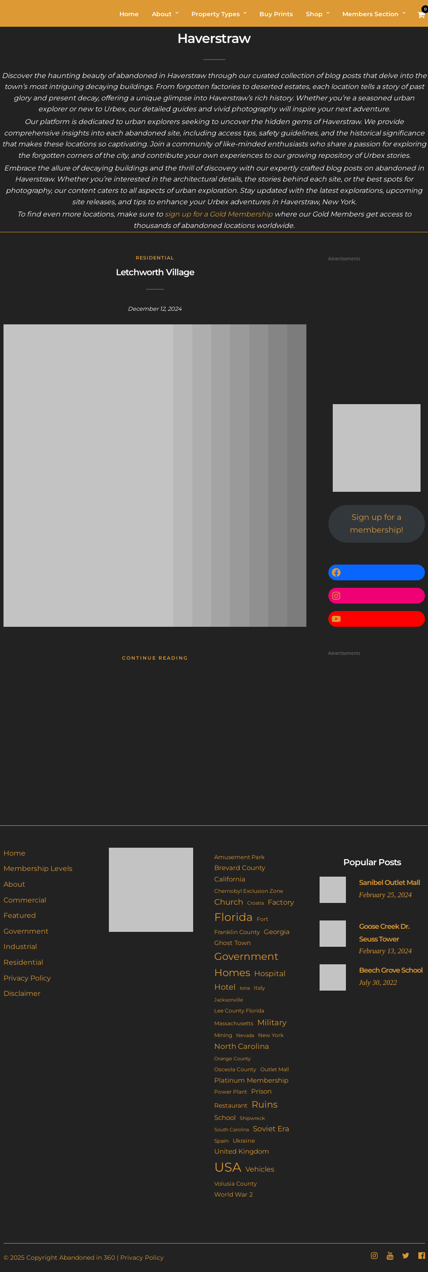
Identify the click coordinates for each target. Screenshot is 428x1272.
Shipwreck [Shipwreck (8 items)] (252, 1118)
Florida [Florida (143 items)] (233, 917)
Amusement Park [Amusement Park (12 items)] (239, 857)
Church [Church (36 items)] (228, 901)
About (14, 884)
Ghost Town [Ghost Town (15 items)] (232, 942)
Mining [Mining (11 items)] (223, 1035)
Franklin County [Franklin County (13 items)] (237, 931)
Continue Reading (155, 658)
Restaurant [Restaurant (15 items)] (231, 1105)
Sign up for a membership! (376, 523)
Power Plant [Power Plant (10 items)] (230, 1092)
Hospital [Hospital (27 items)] (270, 973)
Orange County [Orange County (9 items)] (232, 1058)
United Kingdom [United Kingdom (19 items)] (241, 1151)
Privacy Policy (27, 978)
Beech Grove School (391, 970)
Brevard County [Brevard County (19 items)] (239, 868)
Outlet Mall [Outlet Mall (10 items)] (274, 1069)
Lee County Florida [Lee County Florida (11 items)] (239, 1010)
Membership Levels (38, 868)
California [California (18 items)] (229, 879)
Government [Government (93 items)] (246, 956)
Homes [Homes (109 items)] (232, 972)
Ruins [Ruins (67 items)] (264, 1104)
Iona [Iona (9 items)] (245, 988)
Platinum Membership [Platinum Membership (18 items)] (251, 1080)
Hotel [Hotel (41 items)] (225, 987)
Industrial (20, 946)
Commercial (25, 900)
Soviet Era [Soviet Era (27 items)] (271, 1128)
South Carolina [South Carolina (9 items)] (231, 1129)
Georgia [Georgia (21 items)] (277, 931)
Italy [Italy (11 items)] (259, 987)
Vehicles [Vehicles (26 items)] (259, 1169)
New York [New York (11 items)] (271, 1035)
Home (14, 853)
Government (26, 931)
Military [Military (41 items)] (272, 1022)
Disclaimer (22, 993)
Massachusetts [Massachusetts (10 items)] (233, 1023)
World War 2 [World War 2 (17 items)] (233, 1194)
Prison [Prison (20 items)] (261, 1091)
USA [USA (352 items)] (227, 1167)
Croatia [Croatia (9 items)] (255, 903)
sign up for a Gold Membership (219, 214)
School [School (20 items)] (225, 1117)
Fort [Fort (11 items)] (262, 919)
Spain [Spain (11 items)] (221, 1140)
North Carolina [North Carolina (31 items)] (241, 1046)
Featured (20, 915)
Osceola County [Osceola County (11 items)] (235, 1069)
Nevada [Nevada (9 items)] (245, 1035)
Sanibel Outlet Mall (389, 882)
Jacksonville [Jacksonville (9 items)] (228, 1000)
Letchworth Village (155, 272)
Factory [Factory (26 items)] (281, 902)
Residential (155, 258)
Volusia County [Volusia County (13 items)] (235, 1183)
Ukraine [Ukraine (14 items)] (244, 1140)
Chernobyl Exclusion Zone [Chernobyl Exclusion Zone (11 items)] (248, 891)
